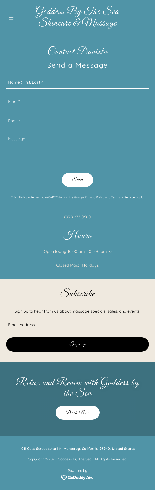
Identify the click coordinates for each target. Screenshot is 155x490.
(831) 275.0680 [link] (77, 216)
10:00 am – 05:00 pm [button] (87, 251)
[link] (78, 24)
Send (77, 180)
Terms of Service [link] (123, 197)
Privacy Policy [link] (94, 197)
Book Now (77, 413)
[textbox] (77, 82)
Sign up (77, 344)
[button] (17, 18)
